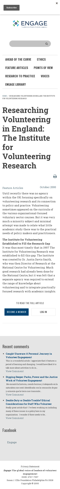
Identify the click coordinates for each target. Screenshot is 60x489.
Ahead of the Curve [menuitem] (18, 59)
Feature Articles (12, 188)
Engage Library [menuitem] (15, 84)
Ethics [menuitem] (41, 59)
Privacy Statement (30, 466)
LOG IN (43, 312)
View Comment (15, 371)
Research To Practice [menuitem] (20, 76)
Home (4, 96)
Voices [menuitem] (45, 76)
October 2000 (48, 187)
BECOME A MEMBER (16, 312)
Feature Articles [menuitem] (16, 68)
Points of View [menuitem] (43, 68)
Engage (12, 442)
